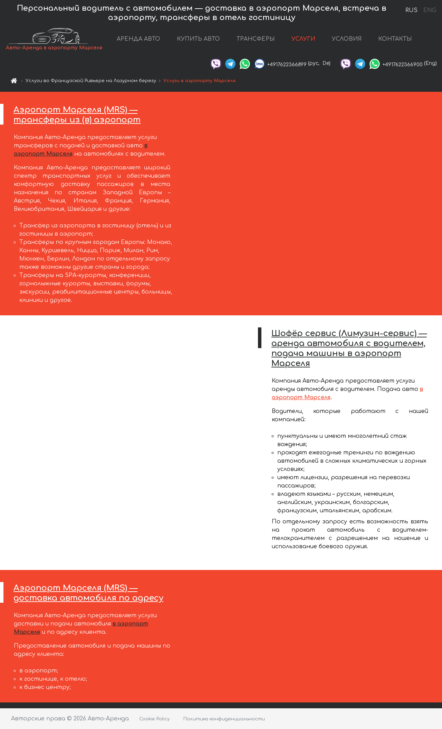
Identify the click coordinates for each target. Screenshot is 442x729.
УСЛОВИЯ (347, 39)
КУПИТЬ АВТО (198, 39)
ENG (429, 10)
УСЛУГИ (303, 39)
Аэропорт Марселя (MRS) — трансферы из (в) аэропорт (77, 115)
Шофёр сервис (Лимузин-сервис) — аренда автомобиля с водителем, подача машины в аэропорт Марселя (349, 348)
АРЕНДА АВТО (138, 39)
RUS (411, 10)
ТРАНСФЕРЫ (256, 39)
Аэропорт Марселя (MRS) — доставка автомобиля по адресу (88, 593)
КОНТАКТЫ (395, 39)
